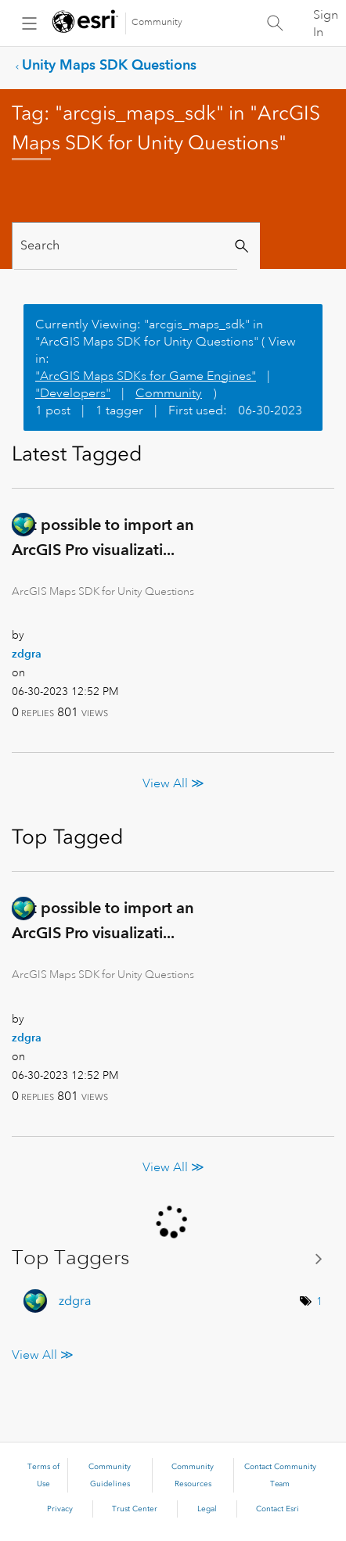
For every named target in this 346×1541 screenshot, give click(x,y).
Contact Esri (277, 1509)
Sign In (325, 23)
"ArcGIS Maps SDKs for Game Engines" (145, 376)
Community (157, 22)
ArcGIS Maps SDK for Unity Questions (103, 591)
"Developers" (72, 393)
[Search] (126, 246)
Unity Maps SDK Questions (109, 64)
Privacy (60, 1509)
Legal (207, 1509)
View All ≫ (173, 783)
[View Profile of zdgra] (26, 654)
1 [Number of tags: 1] (319, 1301)
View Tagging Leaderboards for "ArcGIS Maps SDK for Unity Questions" (173, 1258)
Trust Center (134, 1509)
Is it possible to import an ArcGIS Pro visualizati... (103, 537)
